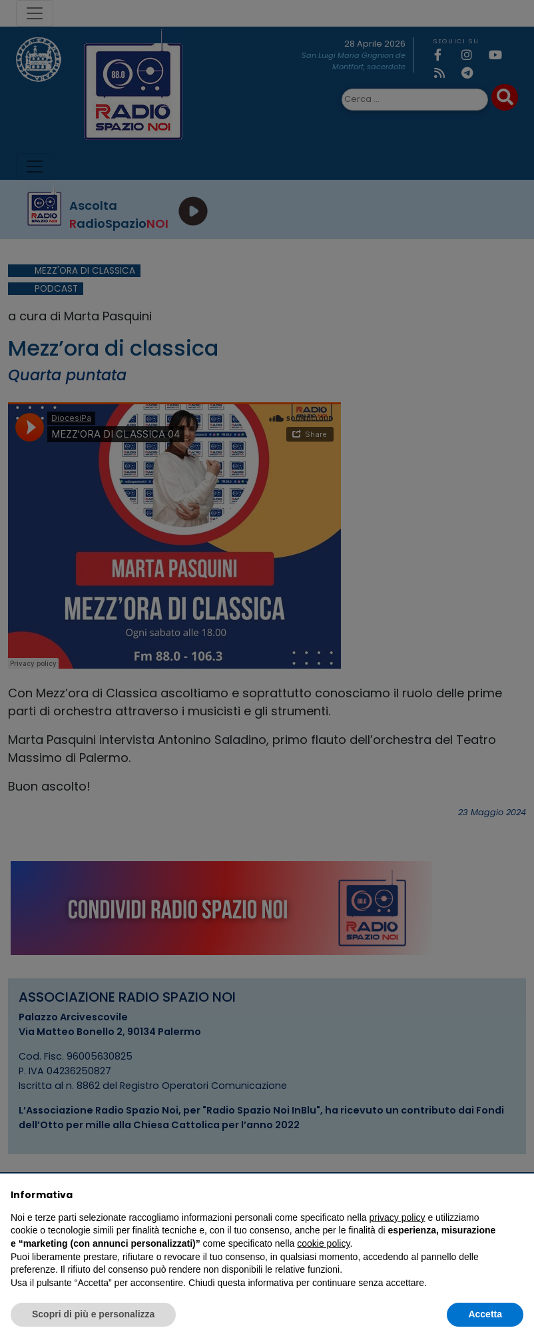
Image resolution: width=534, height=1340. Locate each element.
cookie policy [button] (323, 1243)
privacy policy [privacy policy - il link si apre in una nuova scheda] (397, 1217)
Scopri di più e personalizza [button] (93, 1314)
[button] (516, 1194)
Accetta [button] (485, 1314)
